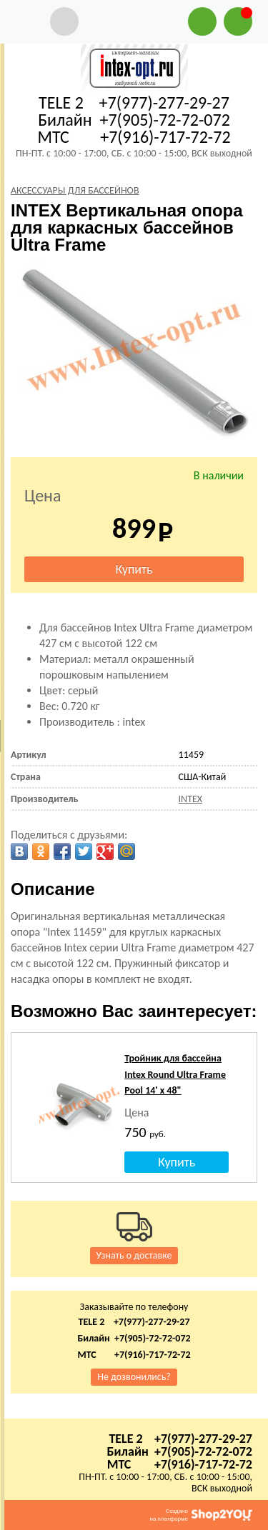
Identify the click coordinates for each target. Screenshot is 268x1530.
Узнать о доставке (134, 1255)
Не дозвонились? (134, 1377)
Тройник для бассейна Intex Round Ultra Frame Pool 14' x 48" (175, 1074)
